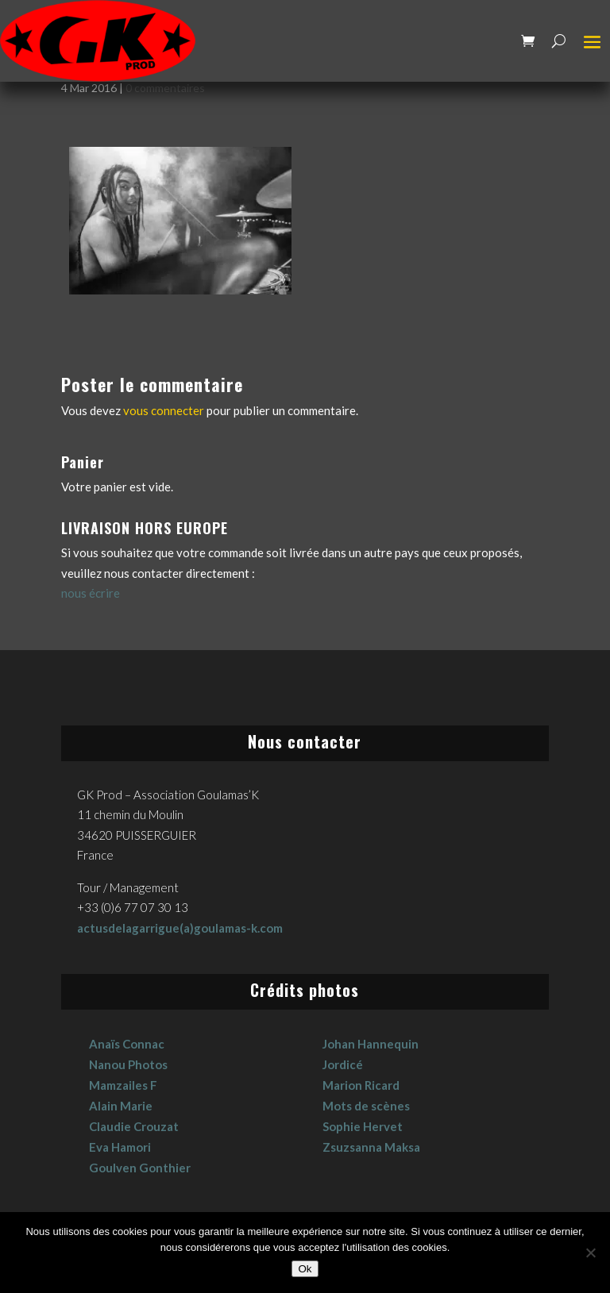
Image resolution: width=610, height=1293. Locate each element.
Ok (304, 1269)
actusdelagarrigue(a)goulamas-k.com (180, 928)
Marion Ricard (361, 1085)
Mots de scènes (366, 1106)
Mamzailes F (123, 1085)
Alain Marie (120, 1106)
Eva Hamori (120, 1147)
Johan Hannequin (370, 1044)
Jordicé (342, 1064)
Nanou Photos (128, 1064)
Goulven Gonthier (140, 1167)
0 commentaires (165, 87)
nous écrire (90, 593)
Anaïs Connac (126, 1044)
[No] (590, 1252)
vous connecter (163, 410)
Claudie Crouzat (134, 1126)
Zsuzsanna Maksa (371, 1147)
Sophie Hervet (362, 1126)
